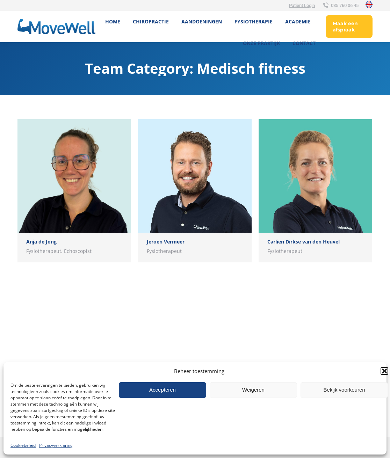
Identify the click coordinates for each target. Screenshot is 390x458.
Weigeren (253, 390)
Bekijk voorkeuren (344, 390)
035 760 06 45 (340, 5)
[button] (384, 371)
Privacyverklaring (56, 445)
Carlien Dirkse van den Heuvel (303, 241)
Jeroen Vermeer (166, 241)
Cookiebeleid (23, 445)
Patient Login (302, 5)
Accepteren (162, 390)
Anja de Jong (41, 241)
